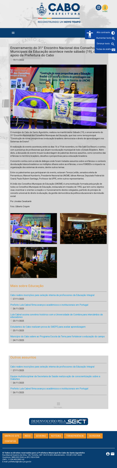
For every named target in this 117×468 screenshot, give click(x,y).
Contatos (10, 441)
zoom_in (113, 38)
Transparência (75, 436)
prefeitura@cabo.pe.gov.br (19, 461)
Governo (41, 436)
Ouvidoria (94, 436)
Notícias (56, 436)
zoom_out (113, 44)
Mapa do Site (12, 436)
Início (28, 436)
